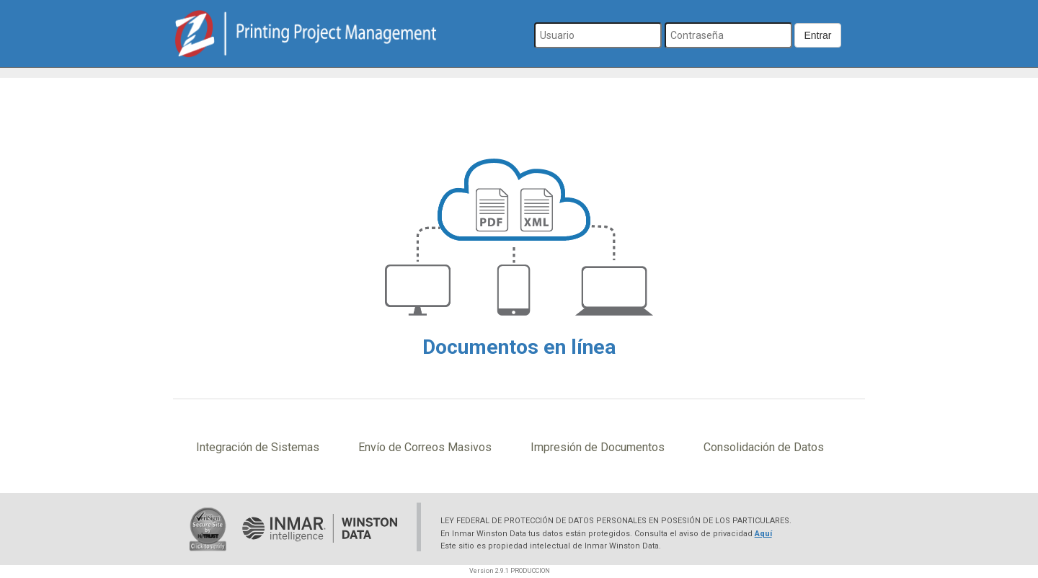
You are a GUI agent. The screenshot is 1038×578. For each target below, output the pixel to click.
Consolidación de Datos (764, 447)
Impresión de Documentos (598, 447)
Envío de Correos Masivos (425, 447)
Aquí (763, 533)
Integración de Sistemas (257, 447)
